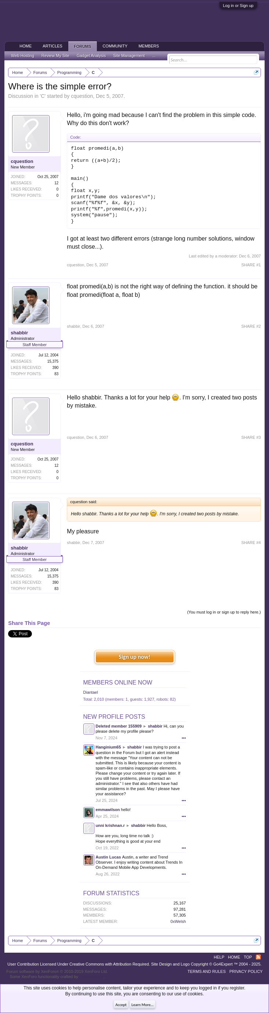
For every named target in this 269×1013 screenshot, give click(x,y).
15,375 (53, 361)
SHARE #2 (251, 326)
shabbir (19, 332)
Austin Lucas (108, 857)
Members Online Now (117, 682)
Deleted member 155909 (119, 726)
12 (56, 183)
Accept (121, 1004)
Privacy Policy (246, 971)
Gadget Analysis (91, 55)
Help (219, 957)
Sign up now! (134, 656)
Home (25, 46)
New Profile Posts (114, 717)
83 (56, 374)
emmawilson (108, 809)
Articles (52, 46)
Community (115, 46)
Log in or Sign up (238, 5)
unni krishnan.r (110, 825)
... (154, 55)
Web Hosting (22, 55)
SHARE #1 (251, 265)
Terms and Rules (207, 971)
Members (148, 46)
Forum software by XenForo (57, 971)
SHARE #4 (251, 542)
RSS (258, 957)
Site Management (129, 55)
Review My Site (55, 55)
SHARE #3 (251, 437)
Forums (82, 46)
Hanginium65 (108, 747)
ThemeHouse (91, 976)
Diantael (90, 692)
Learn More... (142, 1004)
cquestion (82, 96)
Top (248, 957)
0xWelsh (178, 921)
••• (184, 738)
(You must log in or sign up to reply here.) (224, 612)
